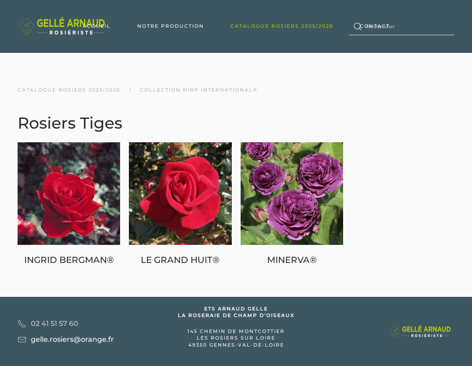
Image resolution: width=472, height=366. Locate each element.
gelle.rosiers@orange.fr (72, 339)
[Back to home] (64, 26)
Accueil (97, 26)
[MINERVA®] (292, 204)
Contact (375, 26)
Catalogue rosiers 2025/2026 (282, 26)
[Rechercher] (401, 26)
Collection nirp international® (199, 90)
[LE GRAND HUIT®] (180, 204)
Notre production (170, 26)
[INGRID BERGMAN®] (69, 204)
